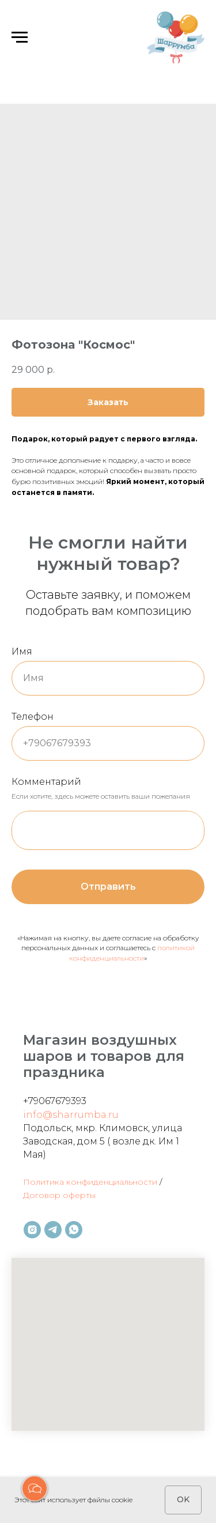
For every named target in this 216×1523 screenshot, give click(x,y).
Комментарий (46, 781)
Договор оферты (59, 1195)
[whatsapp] (73, 1229)
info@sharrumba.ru (71, 1114)
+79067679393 (54, 1100)
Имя (22, 651)
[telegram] (53, 1229)
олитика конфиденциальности (93, 1182)
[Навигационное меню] (20, 37)
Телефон (33, 716)
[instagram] (32, 1229)
